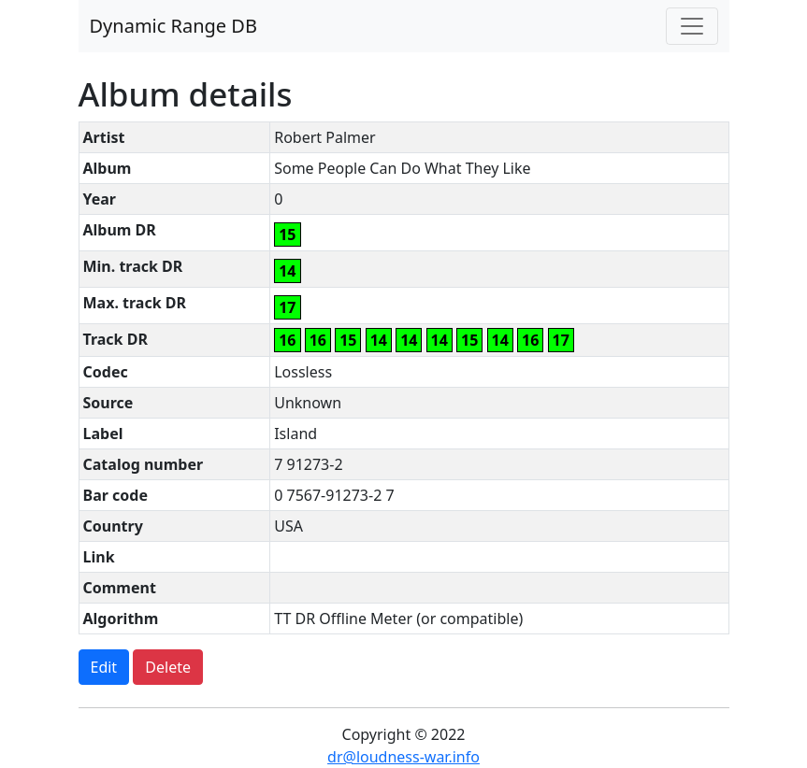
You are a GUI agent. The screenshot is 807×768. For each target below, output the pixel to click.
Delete (168, 667)
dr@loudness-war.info (403, 757)
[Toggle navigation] (692, 26)
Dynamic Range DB (173, 25)
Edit (104, 667)
